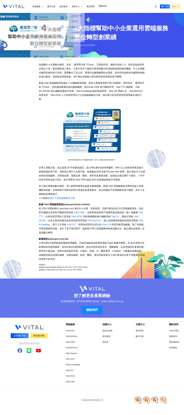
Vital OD (71, 224)
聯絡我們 (92, 309)
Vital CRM (79, 212)
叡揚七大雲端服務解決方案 (61, 198)
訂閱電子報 (19, 335)
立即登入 (157, 6)
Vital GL (115, 216)
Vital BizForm (94, 220)
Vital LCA (107, 224)
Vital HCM (77, 216)
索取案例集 (39, 335)
